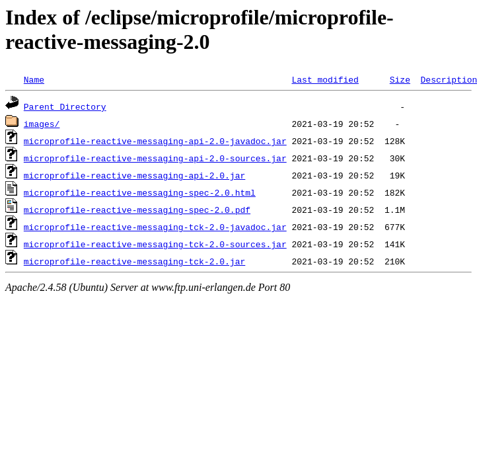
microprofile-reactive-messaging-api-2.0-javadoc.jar (155, 141)
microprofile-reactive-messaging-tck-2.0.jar (134, 261)
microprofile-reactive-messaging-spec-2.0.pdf (137, 210)
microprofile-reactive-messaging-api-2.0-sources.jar (155, 158)
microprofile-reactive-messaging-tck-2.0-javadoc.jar (155, 227)
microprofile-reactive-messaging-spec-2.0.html (140, 192)
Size (400, 79)
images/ (42, 124)
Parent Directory (65, 106)
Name (34, 79)
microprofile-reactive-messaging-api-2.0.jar (134, 175)
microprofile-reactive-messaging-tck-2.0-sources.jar (155, 244)
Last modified (324, 79)
